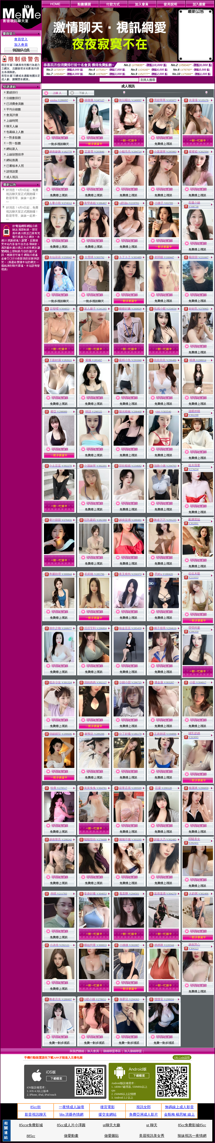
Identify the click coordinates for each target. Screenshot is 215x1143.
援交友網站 (107, 1114)
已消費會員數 (15, 103)
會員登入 (21, 39)
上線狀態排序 (15, 154)
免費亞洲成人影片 (143, 1114)
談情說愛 (12, 171)
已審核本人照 (15, 165)
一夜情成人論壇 (71, 1107)
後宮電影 (107, 1107)
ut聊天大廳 (111, 1125)
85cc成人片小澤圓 (71, 1125)
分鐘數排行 (13, 98)
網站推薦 (12, 160)
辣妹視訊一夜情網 (192, 1136)
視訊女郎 (143, 1107)
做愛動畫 (71, 1136)
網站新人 (12, 149)
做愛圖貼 (111, 1136)
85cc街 (35, 1107)
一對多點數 (13, 137)
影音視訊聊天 (35, 1114)
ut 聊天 (151, 1125)
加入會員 (21, 44)
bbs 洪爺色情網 (71, 1114)
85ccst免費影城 (31, 1125)
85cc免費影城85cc (192, 1125)
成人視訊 (12, 177)
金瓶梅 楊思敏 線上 (179, 1114)
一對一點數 (13, 143)
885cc (31, 1136)
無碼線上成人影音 (179, 1107)
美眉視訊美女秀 (151, 1136)
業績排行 (12, 92)
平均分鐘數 (13, 109)
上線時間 (12, 120)
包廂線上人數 (15, 132)
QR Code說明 (182, 1057)
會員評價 (12, 115)
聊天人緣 (12, 126)
